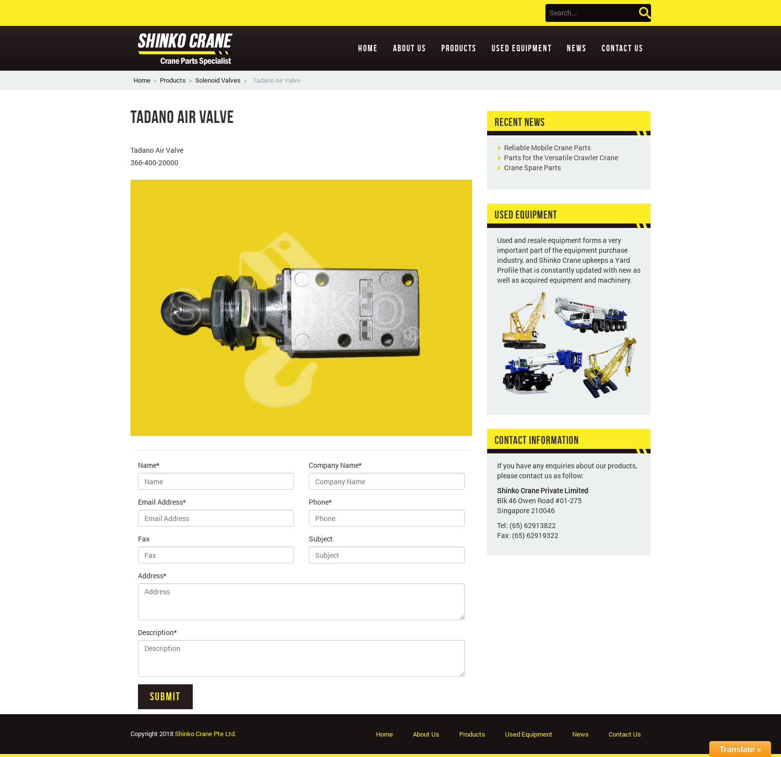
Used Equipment (522, 48)
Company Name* (335, 465)
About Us (409, 48)
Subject (321, 538)
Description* (157, 632)
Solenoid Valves (218, 80)
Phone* (320, 502)
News (577, 48)
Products (459, 48)
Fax (143, 538)
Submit (165, 696)
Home (368, 48)
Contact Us (623, 48)
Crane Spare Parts (532, 167)
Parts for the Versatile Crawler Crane (561, 157)
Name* (148, 465)
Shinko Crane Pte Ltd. (205, 733)
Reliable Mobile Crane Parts (547, 147)
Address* (152, 575)
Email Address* (162, 502)
